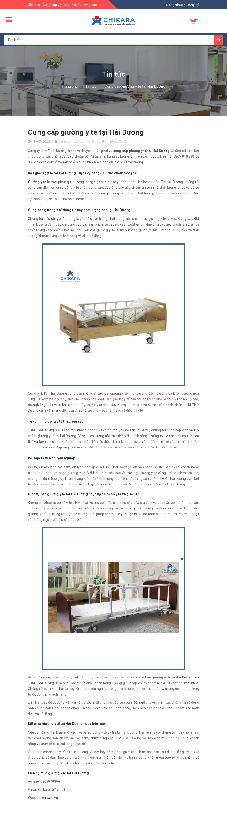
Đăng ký (193, 5)
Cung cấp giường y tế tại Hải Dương (86, 132)
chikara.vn (50, 798)
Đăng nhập (174, 5)
